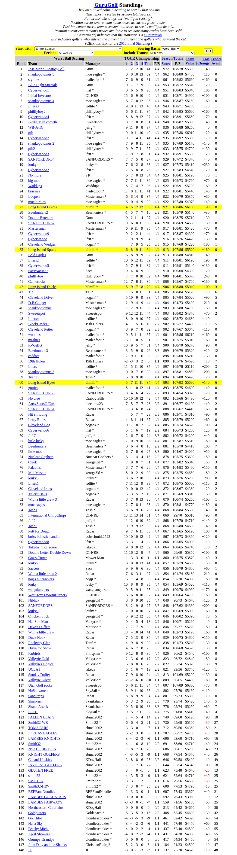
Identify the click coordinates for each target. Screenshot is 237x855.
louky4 (33, 165)
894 (166, 377)
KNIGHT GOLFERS (44, 754)
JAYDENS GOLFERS (45, 765)
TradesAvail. (216, 61)
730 (166, 722)
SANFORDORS (40, 606)
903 (166, 308)
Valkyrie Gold (38, 659)
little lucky (36, 441)
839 (166, 637)
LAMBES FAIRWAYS (45, 802)
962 (166, 74)
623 (166, 770)
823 (166, 659)
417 (166, 839)
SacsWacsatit (38, 271)
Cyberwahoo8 (38, 542)
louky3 (33, 611)
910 (166, 271)
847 (166, 611)
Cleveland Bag (39, 425)
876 (166, 467)
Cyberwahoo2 (38, 170)
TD (30, 292)
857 (166, 563)
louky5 (33, 478)
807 (166, 685)
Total (148, 64)
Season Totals (172, 58)
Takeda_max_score (42, 547)
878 (166, 457)
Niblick (33, 600)
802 (166, 691)
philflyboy (36, 276)
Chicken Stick (38, 616)
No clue (34, 398)
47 (216, 845)
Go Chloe (35, 818)
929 (166, 159)
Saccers (34, 568)
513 (166, 807)
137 (166, 850)
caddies (33, 356)
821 (166, 669)
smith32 (34, 776)
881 (166, 441)
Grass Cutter (37, 558)
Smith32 (34, 744)
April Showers (39, 834)
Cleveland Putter (40, 329)
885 (166, 420)
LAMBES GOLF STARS (47, 797)
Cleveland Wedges (42, 244)
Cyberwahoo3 (38, 154)
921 (166, 207)
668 (166, 754)
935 (166, 133)
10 (216, 579)
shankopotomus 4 (41, 101)
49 (216, 760)
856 (166, 568)
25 (216, 776)
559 (166, 802)
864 (166, 547)
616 (166, 781)
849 (166, 590)
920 (166, 218)
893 (166, 382)
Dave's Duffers (39, 627)
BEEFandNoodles (41, 792)
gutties (33, 388)
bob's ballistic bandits (44, 537)
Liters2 (33, 260)
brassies (34, 191)
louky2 (33, 563)
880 (166, 451)
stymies (34, 80)
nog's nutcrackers (41, 579)
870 (166, 499)
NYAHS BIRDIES (42, 749)
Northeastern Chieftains (45, 807)
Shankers (35, 701)
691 (166, 744)
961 (166, 80)
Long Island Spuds (42, 250)
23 (216, 749)
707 (166, 733)
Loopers (34, 196)
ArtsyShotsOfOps (41, 404)
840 (166, 632)
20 (216, 733)
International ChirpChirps (47, 515)
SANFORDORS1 (41, 409)
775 (166, 712)
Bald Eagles (37, 255)
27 (216, 722)
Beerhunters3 (38, 351)
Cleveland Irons (40, 489)
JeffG (32, 436)
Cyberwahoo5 (38, 266)
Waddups (35, 186)
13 (216, 770)
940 (166, 122)
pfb (30, 133)
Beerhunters (37, 446)
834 (166, 648)
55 (216, 823)
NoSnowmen (38, 691)
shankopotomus (39, 308)
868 (166, 510)
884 (166, 430)
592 (166, 797)
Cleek (32, 462)
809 (166, 680)
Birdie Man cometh (42, 122)
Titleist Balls (37, 494)
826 (166, 653)
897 (166, 366)
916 (166, 239)
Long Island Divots (42, 207)
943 (166, 106)
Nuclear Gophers (40, 457)
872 (166, 483)
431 (166, 834)
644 (166, 765)
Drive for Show (39, 648)
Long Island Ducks (42, 287)
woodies (34, 335)
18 (216, 717)
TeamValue (189, 61)
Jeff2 (32, 521)
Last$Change (202, 61)
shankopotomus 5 (41, 74)
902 (166, 319)
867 (166, 531)
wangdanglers (38, 590)
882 (166, 436)
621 (166, 776)
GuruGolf (106, 5)
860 (166, 552)
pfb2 (31, 149)
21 (216, 728)
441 (166, 823)
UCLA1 (34, 669)
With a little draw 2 (42, 574)
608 (166, 786)
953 (166, 85)
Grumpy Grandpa (41, 839)
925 (166, 175)
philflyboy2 (37, 111)
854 (166, 574)
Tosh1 (32, 510)
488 (166, 813)
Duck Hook (36, 637)
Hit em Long (37, 414)
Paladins (34, 467)
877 (166, 462)
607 (166, 792)
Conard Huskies (40, 760)
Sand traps (36, 696)
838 (166, 643)
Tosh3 (32, 377)
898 (166, 356)
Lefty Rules (37, 420)
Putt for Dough (39, 531)
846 (166, 616)
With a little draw (41, 632)
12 (216, 351)
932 (166, 154)
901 (166, 335)
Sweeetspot (36, 313)
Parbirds (34, 653)
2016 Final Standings (134, 43)
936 (166, 127)
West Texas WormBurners (47, 595)
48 (216, 850)
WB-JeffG (36, 127)
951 (166, 90)
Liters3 (33, 106)
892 (166, 398)
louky (32, 584)
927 (166, 165)
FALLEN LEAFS (41, 717)
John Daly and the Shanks (47, 845)
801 (166, 696)
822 (166, 664)
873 (166, 478)
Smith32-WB (38, 722)
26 (216, 754)
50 (216, 807)
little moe (35, 451)
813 (166, 675)
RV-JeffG (35, 345)
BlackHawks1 (38, 324)
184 (166, 845)
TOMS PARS (38, 728)
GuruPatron (153, 35)
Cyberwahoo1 (38, 90)
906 (166, 287)
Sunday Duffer (39, 675)
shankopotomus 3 (41, 372)
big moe (34, 181)
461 (166, 818)
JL (30, 850)
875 (166, 473)
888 (166, 409)
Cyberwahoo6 (38, 430)
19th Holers (37, 361)
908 (166, 276)
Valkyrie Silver (39, 680)
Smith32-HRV (39, 786)
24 (216, 744)
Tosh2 (32, 526)
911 (166, 260)
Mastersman (37, 228)
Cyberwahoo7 (38, 138)
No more (34, 175)
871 (166, 494)
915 (166, 244)
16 (216, 738)
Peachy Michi (38, 829)
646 (166, 760)
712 (166, 728)
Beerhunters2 (38, 212)
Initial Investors (40, 95)
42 (216, 813)
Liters (32, 366)
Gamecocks (37, 281)
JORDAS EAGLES (42, 733)
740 (166, 717)
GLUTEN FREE (40, 770)
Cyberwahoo (37, 239)
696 (166, 738)
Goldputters (37, 813)
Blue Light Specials (42, 85)
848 (166, 600)
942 (166, 111)
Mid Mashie (37, 473)
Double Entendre (40, 218)
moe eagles (36, 505)
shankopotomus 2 (41, 143)
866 (166, 542)
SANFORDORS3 (41, 393)
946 (166, 101)
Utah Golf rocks (40, 685)
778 (166, 701)
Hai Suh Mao (38, 622)
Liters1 (33, 483)
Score (166, 64)
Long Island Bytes (41, 382)
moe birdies (37, 202)
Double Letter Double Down (49, 552)
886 (166, 414)
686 (166, 749)
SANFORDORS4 (41, 159)
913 (166, 250)
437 (166, 829)
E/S (157, 64)
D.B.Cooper (37, 303)
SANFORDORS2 (41, 223)
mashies (34, 340)
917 (166, 228)
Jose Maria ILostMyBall (46, 69)
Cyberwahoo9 (38, 234)
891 (166, 404)
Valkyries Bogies (40, 664)
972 (166, 69)
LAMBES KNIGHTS (44, 738)
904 (166, 303)
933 (166, 149)
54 (216, 818)
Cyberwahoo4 (38, 117)
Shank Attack (38, 707)
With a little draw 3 (42, 499)
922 (166, 186)
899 (166, 351)
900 (166, 345)
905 (166, 292)
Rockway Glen (39, 643)
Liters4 (33, 319)
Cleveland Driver (41, 297)
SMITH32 (36, 781)
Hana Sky (35, 823)
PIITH (33, 712)
